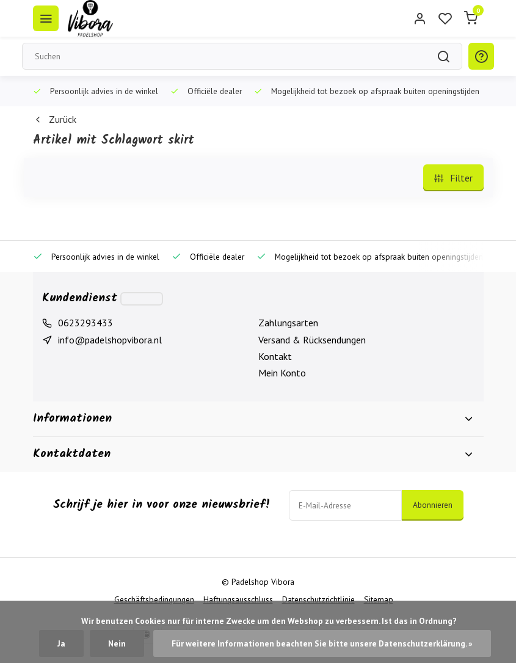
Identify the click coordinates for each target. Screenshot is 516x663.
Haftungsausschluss (238, 599)
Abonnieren (432, 504)
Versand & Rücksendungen (312, 340)
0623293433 (85, 323)
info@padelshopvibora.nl (110, 340)
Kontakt (275, 356)
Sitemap (378, 599)
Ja (61, 643)
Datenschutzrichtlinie (318, 599)
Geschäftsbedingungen (154, 599)
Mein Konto (282, 373)
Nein (117, 643)
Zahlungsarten (288, 323)
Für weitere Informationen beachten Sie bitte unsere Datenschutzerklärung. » (322, 643)
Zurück (54, 119)
